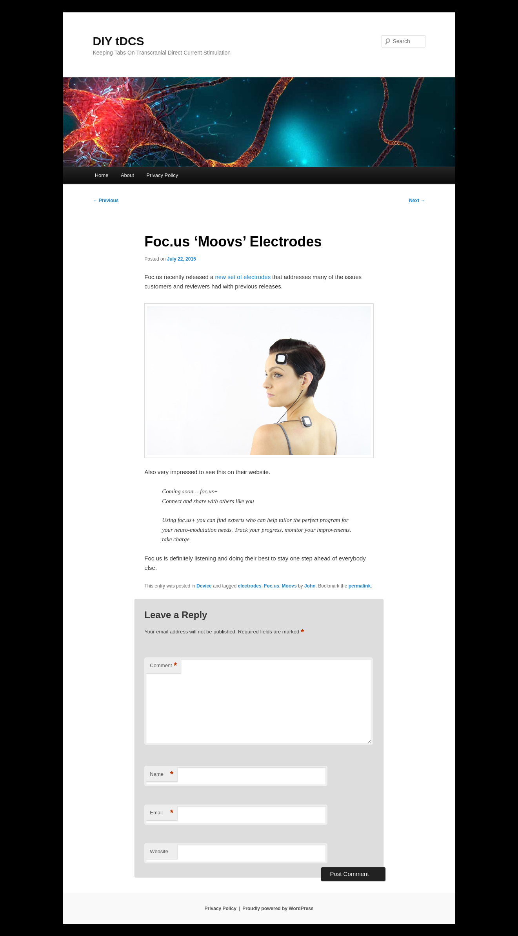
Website (159, 851)
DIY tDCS (118, 41)
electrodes (250, 586)
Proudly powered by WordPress (277, 908)
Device (204, 586)
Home (102, 175)
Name (161, 774)
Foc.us (271, 586)
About (127, 175)
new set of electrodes (243, 277)
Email (161, 813)
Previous (106, 200)
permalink (360, 586)
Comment (163, 665)
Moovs (289, 586)
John (310, 586)
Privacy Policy (162, 175)
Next (417, 200)
